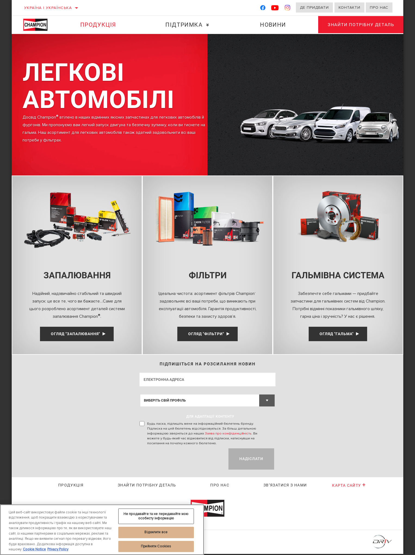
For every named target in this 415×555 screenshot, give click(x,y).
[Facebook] (263, 9)
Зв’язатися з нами (285, 486)
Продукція (98, 24)
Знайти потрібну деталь (360, 24)
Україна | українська (48, 7)
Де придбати (314, 7)
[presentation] (181, 460)
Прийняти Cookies (156, 546)
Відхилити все (156, 532)
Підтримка (183, 24)
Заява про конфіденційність (228, 434)
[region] (102, 529)
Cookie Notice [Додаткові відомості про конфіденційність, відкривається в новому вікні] (34, 549)
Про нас (379, 7)
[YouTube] (275, 9)
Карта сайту (349, 487)
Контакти (349, 7)
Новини (271, 24)
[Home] (39, 25)
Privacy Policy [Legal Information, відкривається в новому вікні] (57, 549)
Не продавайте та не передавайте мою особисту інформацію (156, 516)
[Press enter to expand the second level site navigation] (206, 25)
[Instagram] (287, 9)
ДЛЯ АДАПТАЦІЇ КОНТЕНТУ (210, 418)
